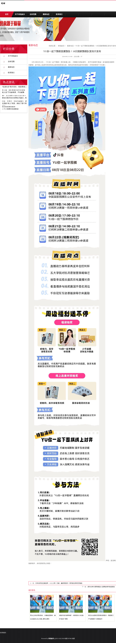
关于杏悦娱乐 (20, 14)
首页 (6, 14)
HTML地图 (71, 638)
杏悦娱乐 (61, 46)
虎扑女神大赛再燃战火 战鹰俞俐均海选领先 (101, 587)
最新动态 (46, 14)
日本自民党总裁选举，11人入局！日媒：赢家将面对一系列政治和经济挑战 (58, 583)
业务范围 (33, 14)
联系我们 (59, 14)
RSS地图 (64, 638)
